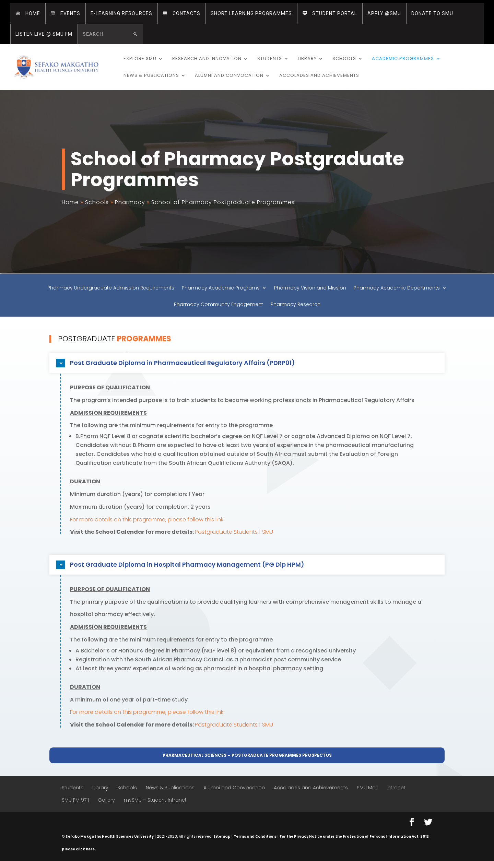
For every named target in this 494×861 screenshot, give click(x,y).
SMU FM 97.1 (75, 800)
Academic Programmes (403, 59)
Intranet (396, 787)
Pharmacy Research (295, 305)
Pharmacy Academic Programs (221, 288)
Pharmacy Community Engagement (218, 305)
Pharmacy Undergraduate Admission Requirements (110, 288)
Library (307, 59)
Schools (344, 59)
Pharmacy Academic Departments (397, 288)
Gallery (106, 800)
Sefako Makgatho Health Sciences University (110, 836)
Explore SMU (140, 59)
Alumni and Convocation (229, 76)
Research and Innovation (207, 59)
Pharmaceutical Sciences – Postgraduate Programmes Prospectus (247, 755)
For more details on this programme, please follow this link (146, 519)
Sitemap (222, 836)
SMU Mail (367, 787)
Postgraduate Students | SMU (234, 532)
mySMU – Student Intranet (155, 800)
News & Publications (151, 76)
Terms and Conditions (255, 836)
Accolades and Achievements (319, 76)
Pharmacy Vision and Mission (310, 288)
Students (269, 59)
